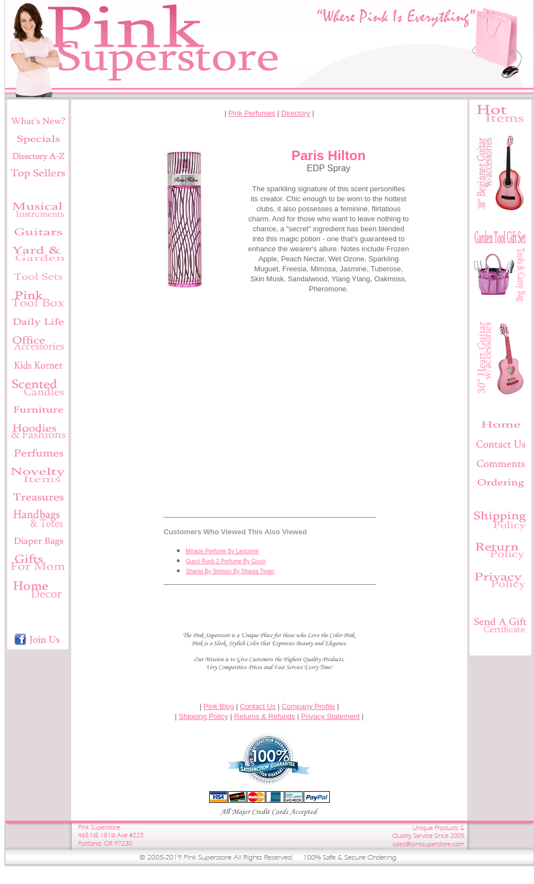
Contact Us (257, 706)
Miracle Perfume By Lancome (222, 551)
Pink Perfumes (251, 113)
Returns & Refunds (264, 716)
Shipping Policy (203, 716)
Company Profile (308, 706)
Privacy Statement (330, 716)
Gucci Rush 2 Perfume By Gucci (225, 561)
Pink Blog (219, 706)
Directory (295, 113)
